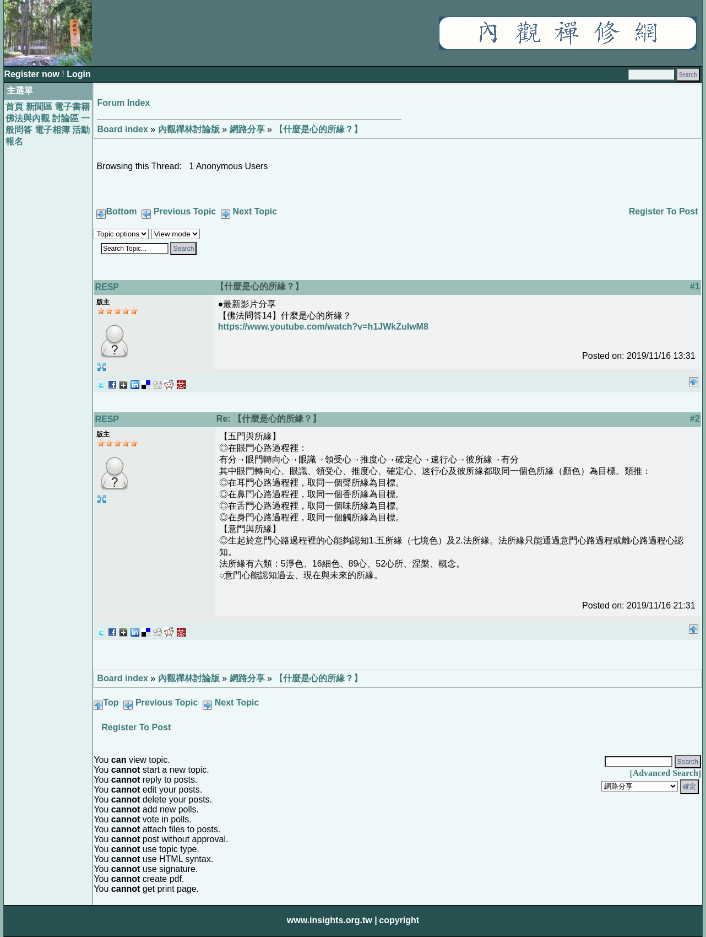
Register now (33, 74)
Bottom (121, 211)
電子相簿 (52, 129)
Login (79, 74)
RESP (107, 287)
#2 (695, 418)
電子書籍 (72, 106)
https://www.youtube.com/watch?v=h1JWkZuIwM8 (323, 326)
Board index (122, 129)
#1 (695, 286)
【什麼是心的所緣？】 (318, 129)
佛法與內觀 (28, 118)
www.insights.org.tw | (332, 920)
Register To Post (663, 211)
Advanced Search (665, 773)
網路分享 (247, 129)
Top (110, 702)
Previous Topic (185, 211)
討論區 (65, 118)
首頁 (14, 106)
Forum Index (123, 102)
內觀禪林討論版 (189, 129)
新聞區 (39, 106)
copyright (399, 920)
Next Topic (255, 211)
